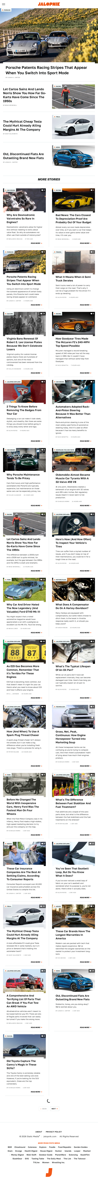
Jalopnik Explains (14, 382)
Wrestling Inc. (58, 1162)
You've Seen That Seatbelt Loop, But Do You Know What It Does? (72, 872)
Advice (9, 843)
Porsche (7, 10)
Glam (10, 1151)
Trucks (58, 252)
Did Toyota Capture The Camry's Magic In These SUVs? (21, 1064)
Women (45, 1162)
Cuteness (32, 1147)
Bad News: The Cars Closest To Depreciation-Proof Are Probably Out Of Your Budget (73, 219)
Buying (58, 190)
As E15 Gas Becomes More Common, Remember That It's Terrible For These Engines (23, 672)
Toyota (9, 1036)
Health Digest (31, 1151)
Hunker (58, 1151)
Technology (60, 706)
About (38, 1132)
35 (44, 906)
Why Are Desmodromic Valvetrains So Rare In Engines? (21, 218)
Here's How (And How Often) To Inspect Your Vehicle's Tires (73, 543)
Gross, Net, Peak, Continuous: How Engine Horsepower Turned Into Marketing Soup (71, 737)
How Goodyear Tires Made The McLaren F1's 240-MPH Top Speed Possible (73, 342)
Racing (58, 86)
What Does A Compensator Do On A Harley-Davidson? (72, 606)
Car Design (11, 190)
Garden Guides (81, 1147)
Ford (9, 579)
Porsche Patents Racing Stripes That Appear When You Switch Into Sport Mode (46, 70)
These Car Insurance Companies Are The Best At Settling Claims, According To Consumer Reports (24, 874)
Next (54, 1109)
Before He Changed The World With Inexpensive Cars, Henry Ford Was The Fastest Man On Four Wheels (23, 806)
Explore (42, 1147)
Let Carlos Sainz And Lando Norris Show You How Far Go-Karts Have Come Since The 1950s (24, 95)
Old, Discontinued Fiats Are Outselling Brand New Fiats (23, 156)
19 (44, 314)
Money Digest (17, 1155)
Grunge (18, 1151)
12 (44, 580)
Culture (10, 313)
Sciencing (73, 1155)
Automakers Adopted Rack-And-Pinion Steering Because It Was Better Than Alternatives (73, 412)
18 (93, 971)
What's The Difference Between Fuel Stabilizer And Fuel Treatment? (73, 803)
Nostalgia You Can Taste (65, 450)
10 (93, 844)
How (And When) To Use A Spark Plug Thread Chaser (23, 733)
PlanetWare (60, 1155)
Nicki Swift (31, 1155)
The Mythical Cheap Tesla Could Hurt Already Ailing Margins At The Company (22, 125)
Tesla (58, 116)
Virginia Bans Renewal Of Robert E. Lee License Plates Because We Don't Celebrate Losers (24, 344)
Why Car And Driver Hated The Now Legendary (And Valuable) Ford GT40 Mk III (23, 608)
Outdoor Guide (45, 1155)
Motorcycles (61, 579)
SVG (27, 1159)
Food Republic (64, 1147)
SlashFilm (85, 1155)
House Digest (46, 1151)
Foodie (52, 1147)
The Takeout (79, 1159)
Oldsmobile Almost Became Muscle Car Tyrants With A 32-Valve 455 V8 (73, 478)
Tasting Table (38, 1159)
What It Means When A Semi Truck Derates (73, 278)
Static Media (33, 1136)
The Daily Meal (54, 1159)
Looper (77, 1151)
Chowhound (19, 1147)
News (58, 147)
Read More (35, 243)
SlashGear (17, 1159)
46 (44, 641)
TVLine (36, 1162)
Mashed (86, 1151)
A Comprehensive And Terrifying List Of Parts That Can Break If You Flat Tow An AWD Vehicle (24, 1001)
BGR (10, 1147)
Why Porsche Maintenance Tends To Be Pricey (23, 476)
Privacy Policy (54, 1132)
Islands (68, 1151)
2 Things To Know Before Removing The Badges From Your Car (24, 410)
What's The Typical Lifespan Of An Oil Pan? (73, 668)
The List (67, 1159)
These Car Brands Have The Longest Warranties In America (73, 935)
